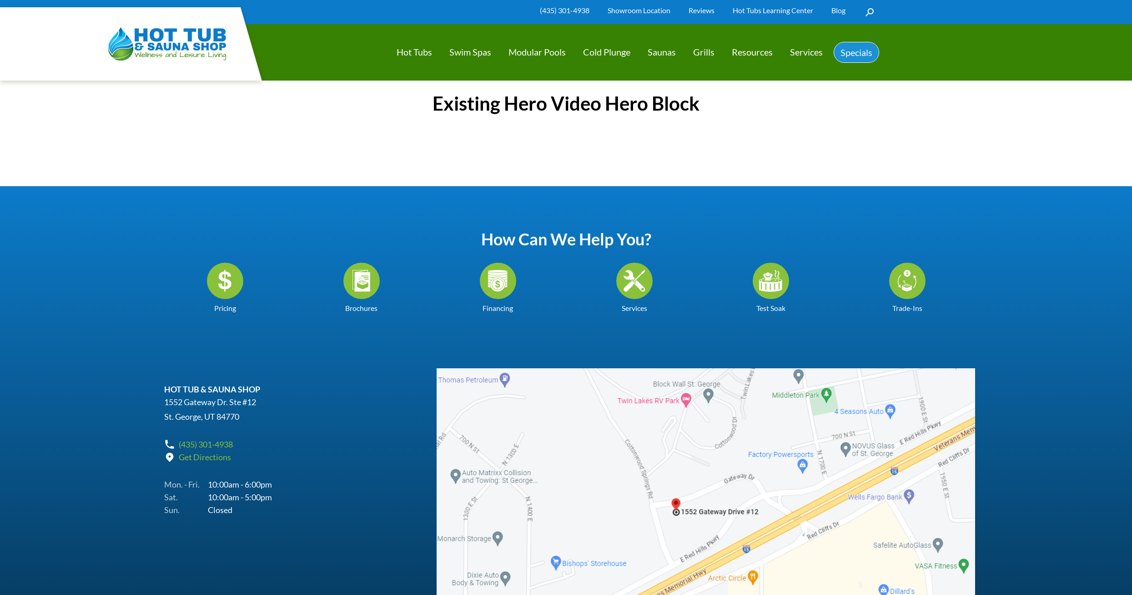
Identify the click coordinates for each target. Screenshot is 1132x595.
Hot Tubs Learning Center (773, 10)
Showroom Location (639, 10)
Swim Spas (470, 51)
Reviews (701, 10)
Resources (752, 51)
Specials (856, 52)
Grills (703, 51)
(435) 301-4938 (564, 10)
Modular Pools (537, 51)
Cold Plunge (606, 51)
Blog (838, 10)
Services (806, 51)
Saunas (662, 51)
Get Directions (205, 457)
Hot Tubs (414, 51)
